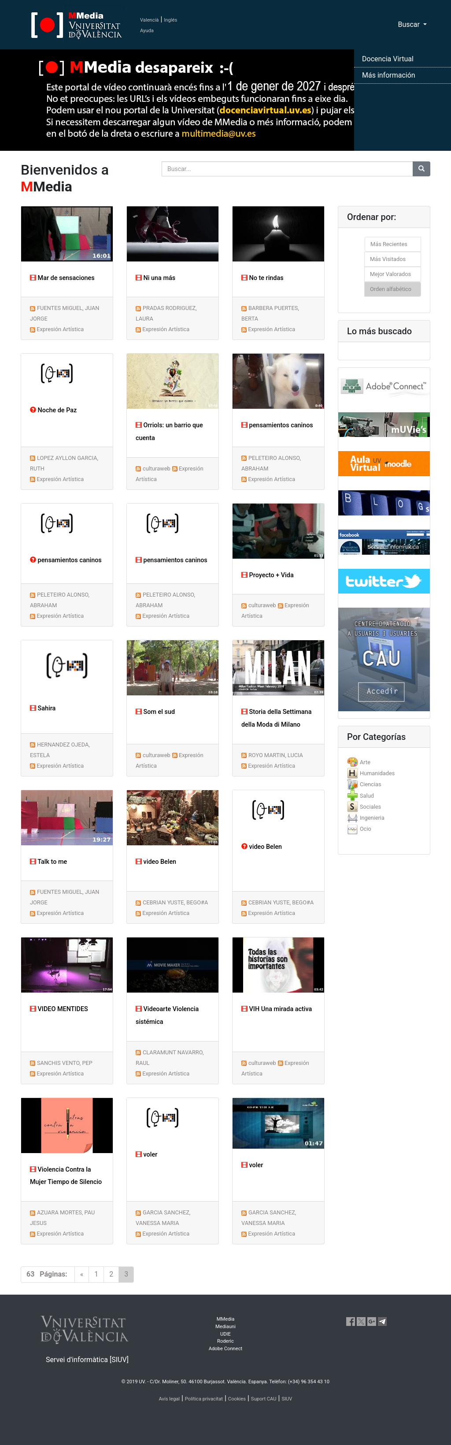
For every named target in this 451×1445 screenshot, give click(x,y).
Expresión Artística (60, 329)
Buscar (409, 24)
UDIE (225, 1334)
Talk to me (48, 862)
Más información (388, 75)
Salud (367, 795)
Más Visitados (388, 259)
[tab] (384, 762)
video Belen (156, 862)
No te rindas (262, 278)
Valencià (149, 20)
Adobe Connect (225, 1349)
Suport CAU (264, 1399)
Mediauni (225, 1326)
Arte (365, 762)
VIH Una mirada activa (276, 1009)
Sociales (370, 806)
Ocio (365, 828)
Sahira (42, 708)
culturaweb (156, 468)
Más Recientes (388, 244)
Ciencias (370, 784)
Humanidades (377, 773)
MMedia (226, 1319)
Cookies (237, 1399)
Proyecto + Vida (267, 575)
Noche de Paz (53, 410)
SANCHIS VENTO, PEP (64, 1063)
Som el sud (155, 712)
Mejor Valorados (390, 274)
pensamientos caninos (277, 425)
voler (146, 1154)
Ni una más (155, 278)
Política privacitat (204, 1399)
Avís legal (169, 1399)
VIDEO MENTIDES (59, 1009)
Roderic (225, 1341)
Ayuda (147, 31)
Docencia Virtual (388, 59)
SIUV (286, 1399)
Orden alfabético (390, 289)
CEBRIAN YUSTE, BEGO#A (175, 902)
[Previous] (81, 1274)
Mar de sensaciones (62, 278)
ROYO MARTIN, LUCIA (275, 755)
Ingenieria (372, 817)
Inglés (170, 20)
